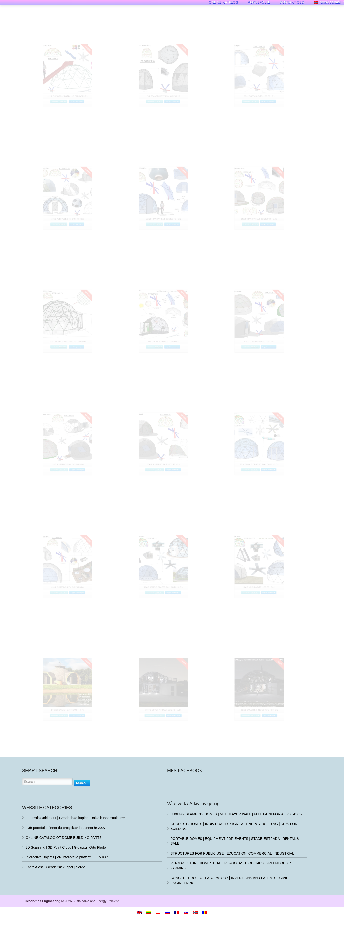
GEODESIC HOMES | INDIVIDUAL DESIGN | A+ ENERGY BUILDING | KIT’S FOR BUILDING (234, 826)
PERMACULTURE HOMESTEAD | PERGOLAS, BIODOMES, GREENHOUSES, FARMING (232, 865)
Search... (81, 782)
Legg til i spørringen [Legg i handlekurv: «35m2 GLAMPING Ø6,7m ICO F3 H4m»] (181, 491)
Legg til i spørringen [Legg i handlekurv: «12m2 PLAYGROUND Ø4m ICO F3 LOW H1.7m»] (84, 123)
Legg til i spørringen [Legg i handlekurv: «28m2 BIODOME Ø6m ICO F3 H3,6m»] (179, 368)
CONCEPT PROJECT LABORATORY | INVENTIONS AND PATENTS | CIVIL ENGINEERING (229, 880)
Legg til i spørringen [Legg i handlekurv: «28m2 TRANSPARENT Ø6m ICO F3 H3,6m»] (275, 245)
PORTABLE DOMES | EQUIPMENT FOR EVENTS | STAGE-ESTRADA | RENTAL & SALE (235, 841)
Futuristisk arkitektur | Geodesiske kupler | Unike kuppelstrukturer (75, 818)
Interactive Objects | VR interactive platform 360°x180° (67, 857)
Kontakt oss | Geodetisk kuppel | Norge (55, 867)
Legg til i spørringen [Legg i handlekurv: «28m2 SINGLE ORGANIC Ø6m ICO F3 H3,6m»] (277, 491)
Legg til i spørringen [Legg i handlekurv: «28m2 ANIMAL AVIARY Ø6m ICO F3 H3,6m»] (84, 368)
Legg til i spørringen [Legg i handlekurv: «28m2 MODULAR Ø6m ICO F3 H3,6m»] (277, 614)
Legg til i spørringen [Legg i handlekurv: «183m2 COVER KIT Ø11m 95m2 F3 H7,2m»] (182, 736)
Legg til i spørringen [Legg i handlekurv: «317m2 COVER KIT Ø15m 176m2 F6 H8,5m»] (278, 736)
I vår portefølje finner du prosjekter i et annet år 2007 (66, 828)
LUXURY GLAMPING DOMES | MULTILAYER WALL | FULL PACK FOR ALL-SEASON (237, 814)
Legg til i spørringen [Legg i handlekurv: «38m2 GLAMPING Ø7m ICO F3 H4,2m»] (85, 614)
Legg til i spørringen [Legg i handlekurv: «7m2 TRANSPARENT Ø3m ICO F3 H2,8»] (179, 123)
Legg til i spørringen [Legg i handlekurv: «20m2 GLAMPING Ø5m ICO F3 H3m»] (277, 368)
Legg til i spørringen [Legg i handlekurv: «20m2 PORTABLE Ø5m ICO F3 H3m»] (275, 123)
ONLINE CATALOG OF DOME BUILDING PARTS (63, 838)
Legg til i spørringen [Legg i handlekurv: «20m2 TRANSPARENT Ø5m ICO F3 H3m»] (179, 245)
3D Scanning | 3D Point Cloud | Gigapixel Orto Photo (66, 847)
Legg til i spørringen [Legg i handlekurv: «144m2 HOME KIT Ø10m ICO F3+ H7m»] (85, 736)
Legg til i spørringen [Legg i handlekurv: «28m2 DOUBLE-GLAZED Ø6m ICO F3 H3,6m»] (181, 614)
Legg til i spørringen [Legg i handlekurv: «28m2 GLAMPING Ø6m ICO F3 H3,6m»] (85, 491)
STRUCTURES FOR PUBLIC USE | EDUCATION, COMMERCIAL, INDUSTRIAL (232, 853)
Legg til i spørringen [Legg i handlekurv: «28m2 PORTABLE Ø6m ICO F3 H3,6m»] (84, 245)
